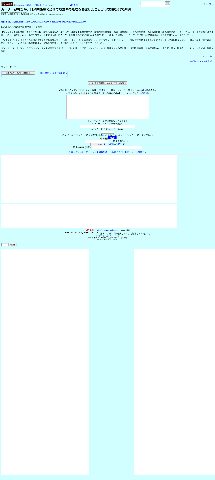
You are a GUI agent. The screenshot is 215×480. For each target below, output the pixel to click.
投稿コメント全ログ (78, 157)
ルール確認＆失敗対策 (114, 149)
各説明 (144, 93)
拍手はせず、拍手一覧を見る (53, 73)
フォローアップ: (8, 67)
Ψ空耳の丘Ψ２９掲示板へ (202, 61)
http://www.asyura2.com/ (107, 235)
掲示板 (28, 5)
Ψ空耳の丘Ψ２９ (39, 5)
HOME (21, 5)
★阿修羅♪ (74, 5)
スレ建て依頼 (116, 157)
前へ (211, 4)
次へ (205, 4)
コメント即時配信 (98, 157)
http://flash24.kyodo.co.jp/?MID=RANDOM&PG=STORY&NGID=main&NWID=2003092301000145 (45, 22)
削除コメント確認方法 (136, 157)
